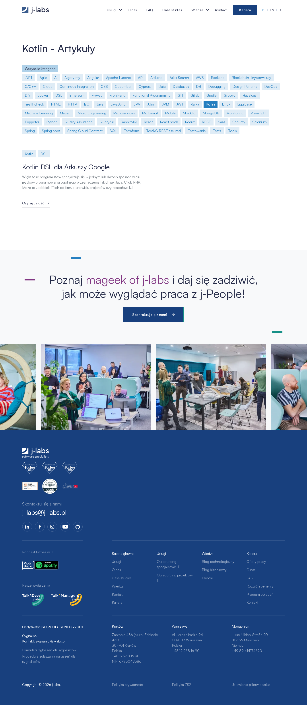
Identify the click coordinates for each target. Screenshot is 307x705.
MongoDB (211, 113)
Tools (232, 131)
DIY (27, 95)
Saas (221, 122)
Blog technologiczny (218, 561)
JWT (180, 104)
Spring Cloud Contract (85, 131)
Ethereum (77, 95)
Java (99, 104)
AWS (200, 77)
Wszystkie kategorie (40, 69)
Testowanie (197, 131)
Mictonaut (150, 113)
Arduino (156, 77)
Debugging (216, 86)
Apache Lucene (118, 77)
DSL (58, 95)
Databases (181, 86)
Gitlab (194, 95)
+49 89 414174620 (247, 650)
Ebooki (207, 578)
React (148, 122)
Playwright (258, 113)
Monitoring (234, 113)
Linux (226, 104)
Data (162, 86)
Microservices (124, 113)
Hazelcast (250, 95)
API (140, 77)
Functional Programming (151, 95)
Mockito (189, 113)
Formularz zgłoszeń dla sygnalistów (49, 650)
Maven (65, 113)
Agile (43, 77)
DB (198, 86)
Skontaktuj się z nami (149, 314)
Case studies (172, 10)
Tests (217, 131)
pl (263, 10)
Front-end (117, 95)
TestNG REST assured (163, 131)
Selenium (259, 122)
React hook (169, 122)
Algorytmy (72, 77)
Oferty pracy (256, 561)
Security (238, 122)
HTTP (72, 104)
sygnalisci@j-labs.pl (50, 641)
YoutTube (65, 527)
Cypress (145, 86)
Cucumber (123, 86)
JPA (137, 104)
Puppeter (32, 122)
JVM (165, 104)
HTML (56, 104)
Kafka (195, 104)
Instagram (52, 527)
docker (42, 95)
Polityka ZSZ (181, 684)
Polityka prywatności (128, 684)
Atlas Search (179, 77)
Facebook (40, 527)
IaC (86, 104)
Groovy (229, 95)
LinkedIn (27, 527)
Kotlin (210, 104)
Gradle (211, 95)
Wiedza (197, 10)
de (281, 10)
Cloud (47, 86)
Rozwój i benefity (260, 586)
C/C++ (30, 86)
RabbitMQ (129, 122)
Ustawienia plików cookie (251, 684)
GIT (180, 95)
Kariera (245, 10)
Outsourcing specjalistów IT (168, 564)
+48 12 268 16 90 (126, 656)
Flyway (97, 95)
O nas (132, 10)
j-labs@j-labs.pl (44, 512)
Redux (190, 122)
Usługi (111, 10)
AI (55, 77)
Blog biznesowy (214, 570)
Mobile (170, 113)
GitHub (78, 527)
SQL (113, 131)
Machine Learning (39, 113)
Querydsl (107, 122)
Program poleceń (260, 594)
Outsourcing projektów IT (175, 578)
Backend (218, 77)
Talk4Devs (30, 596)
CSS (104, 86)
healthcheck (34, 104)
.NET (29, 77)
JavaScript (119, 104)
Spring (30, 131)
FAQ (149, 10)
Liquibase (244, 104)
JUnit (151, 104)
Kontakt (221, 10)
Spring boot (51, 131)
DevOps (270, 86)
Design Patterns (245, 86)
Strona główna (123, 553)
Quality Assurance (79, 122)
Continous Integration (77, 86)
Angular (93, 77)
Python (52, 122)
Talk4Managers (62, 596)
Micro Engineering (92, 113)
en (272, 10)
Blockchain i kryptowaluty (251, 77)
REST (206, 122)
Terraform (131, 131)
